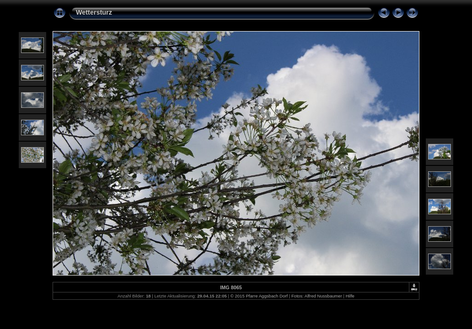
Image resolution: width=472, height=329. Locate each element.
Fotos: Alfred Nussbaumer (316, 295)
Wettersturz (94, 12)
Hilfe (350, 295)
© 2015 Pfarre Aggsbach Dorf (259, 295)
